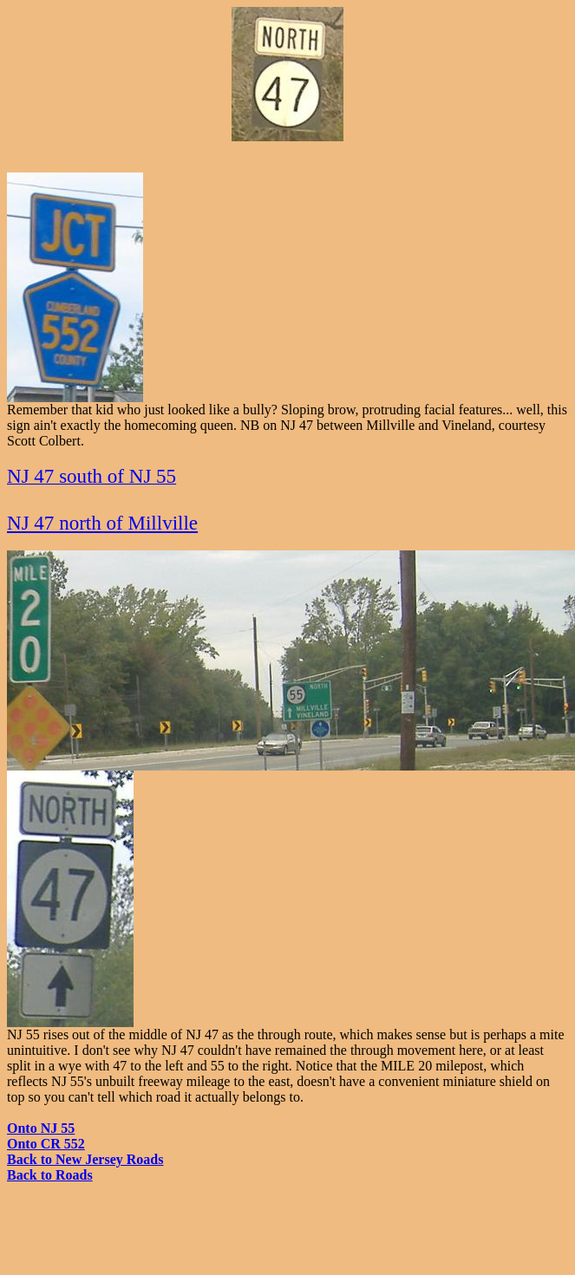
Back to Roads (50, 1175)
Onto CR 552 (46, 1143)
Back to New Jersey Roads (85, 1159)
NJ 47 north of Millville (102, 522)
